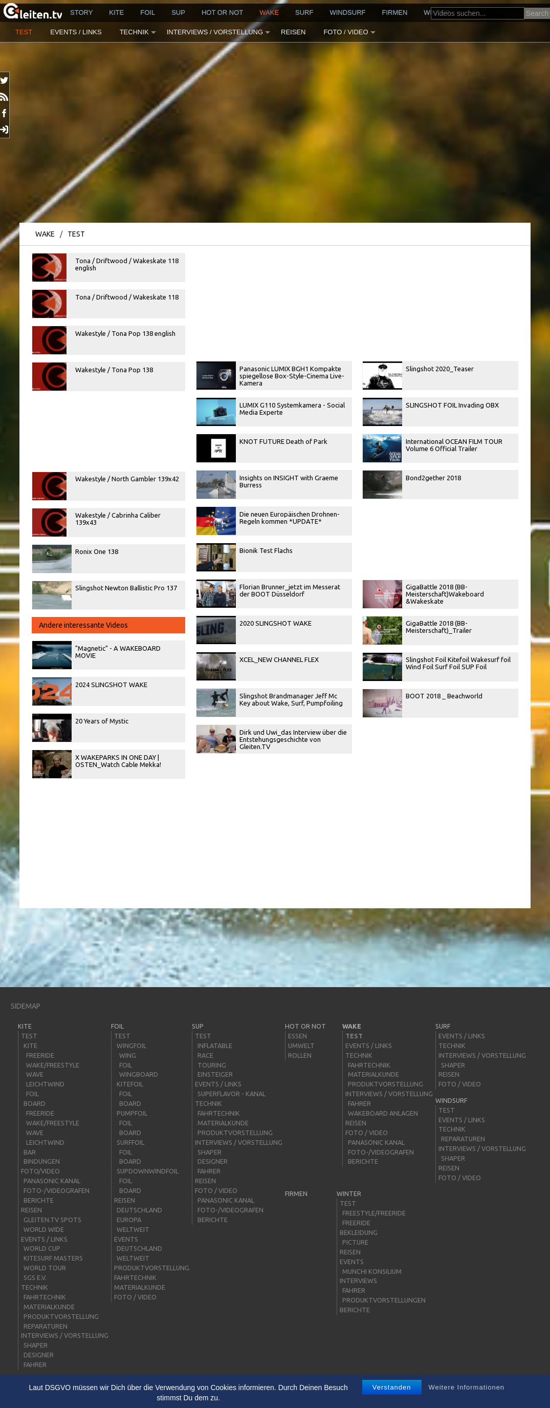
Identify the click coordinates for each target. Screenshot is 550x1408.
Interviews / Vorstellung (215, 32)
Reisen (293, 32)
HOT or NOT (222, 12)
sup (178, 12)
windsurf (347, 12)
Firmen (395, 12)
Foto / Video (345, 32)
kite (116, 12)
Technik (134, 32)
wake (269, 12)
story (81, 12)
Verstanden (391, 1387)
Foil (147, 12)
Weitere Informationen (466, 1387)
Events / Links (75, 32)
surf (304, 12)
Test (23, 32)
